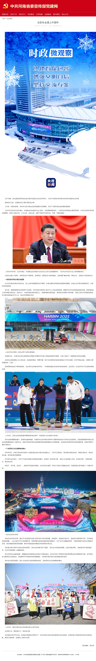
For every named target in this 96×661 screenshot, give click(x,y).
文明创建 (39, 14)
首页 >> (4, 18)
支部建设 (30, 14)
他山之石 (65, 14)
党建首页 (5, 14)
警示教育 (56, 14)
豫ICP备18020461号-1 (64, 654)
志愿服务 (48, 14)
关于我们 (43, 654)
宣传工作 (13, 14)
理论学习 (22, 14)
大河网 (77, 654)
